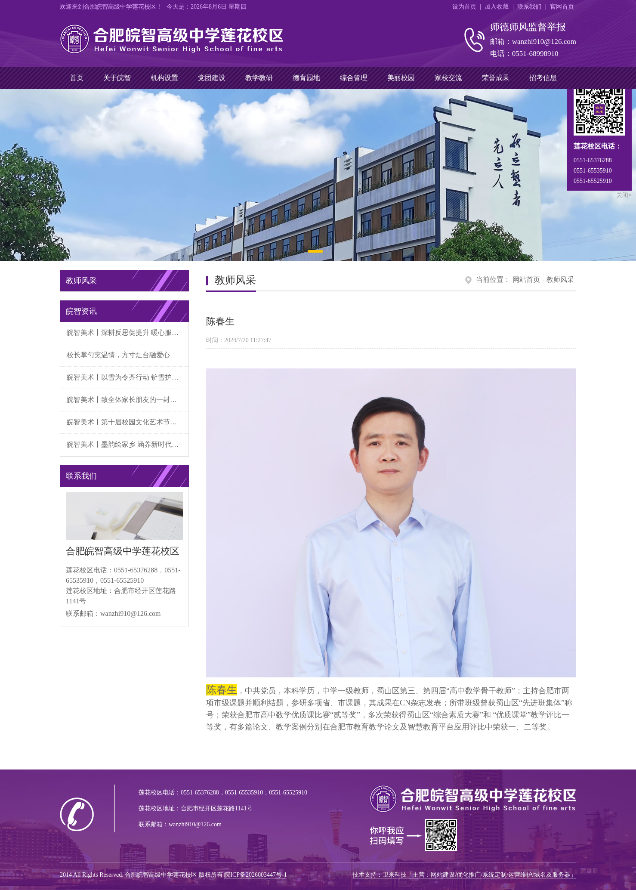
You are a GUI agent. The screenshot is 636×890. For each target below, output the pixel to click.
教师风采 (560, 279)
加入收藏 (497, 6)
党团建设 (211, 77)
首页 (76, 77)
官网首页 (562, 6)
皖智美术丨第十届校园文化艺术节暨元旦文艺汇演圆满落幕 (127, 422)
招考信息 (543, 77)
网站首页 (526, 279)
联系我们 (529, 6)
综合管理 (353, 77)
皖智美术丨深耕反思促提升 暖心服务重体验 (127, 332)
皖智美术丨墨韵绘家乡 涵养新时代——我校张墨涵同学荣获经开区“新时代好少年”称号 (127, 444)
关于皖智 (117, 77)
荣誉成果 (495, 77)
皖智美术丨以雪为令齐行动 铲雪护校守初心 (127, 377)
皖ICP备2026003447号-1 (255, 874)
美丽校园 (401, 77)
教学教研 (259, 77)
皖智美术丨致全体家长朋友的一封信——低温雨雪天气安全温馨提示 (127, 399)
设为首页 (464, 6)
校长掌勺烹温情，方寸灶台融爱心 (118, 354)
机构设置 (164, 77)
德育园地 (306, 77)
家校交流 (448, 77)
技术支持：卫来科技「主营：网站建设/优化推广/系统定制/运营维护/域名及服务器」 (464, 874)
